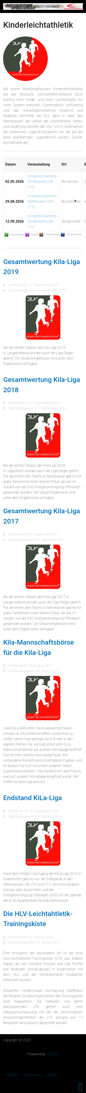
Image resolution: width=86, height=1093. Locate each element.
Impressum (33, 1075)
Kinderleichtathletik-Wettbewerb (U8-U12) (42, 181)
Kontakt (12, 1075)
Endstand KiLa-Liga (32, 798)
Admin (52, 1075)
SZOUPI (52, 1054)
